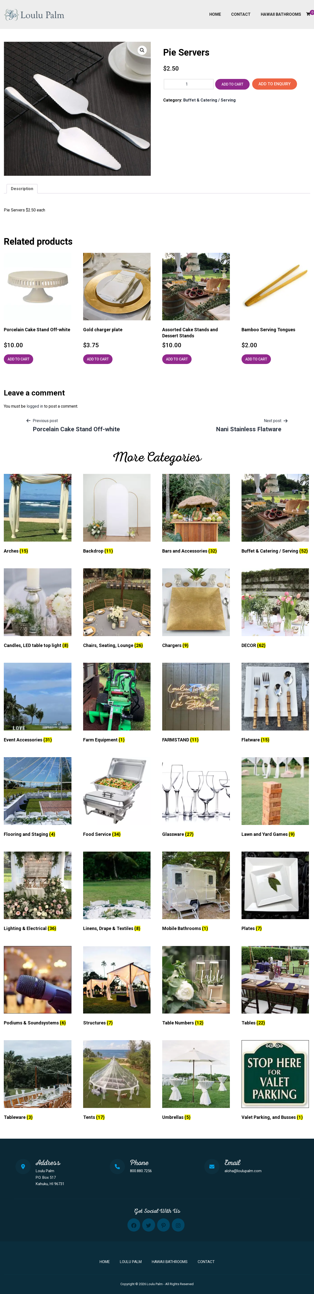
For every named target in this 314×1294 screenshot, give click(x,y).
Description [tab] (22, 188)
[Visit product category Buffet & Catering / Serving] (275, 515)
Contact (241, 14)
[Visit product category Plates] (275, 893)
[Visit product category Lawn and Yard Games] (275, 798)
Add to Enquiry (274, 83)
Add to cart (232, 84)
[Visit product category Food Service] (117, 798)
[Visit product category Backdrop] (117, 515)
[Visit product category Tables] (275, 987)
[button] (142, 50)
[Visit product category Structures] (117, 987)
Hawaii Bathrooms (281, 14)
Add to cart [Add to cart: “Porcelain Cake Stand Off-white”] (18, 359)
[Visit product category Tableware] (37, 1081)
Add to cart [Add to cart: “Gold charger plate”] (98, 359)
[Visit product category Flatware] (275, 704)
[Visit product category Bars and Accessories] (196, 515)
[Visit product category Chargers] (196, 609)
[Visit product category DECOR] (275, 609)
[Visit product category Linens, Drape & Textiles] (117, 893)
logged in (35, 406)
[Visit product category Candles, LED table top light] (37, 609)
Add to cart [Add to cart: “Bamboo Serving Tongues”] (256, 359)
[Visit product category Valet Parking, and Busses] (275, 1081)
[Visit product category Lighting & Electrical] (37, 893)
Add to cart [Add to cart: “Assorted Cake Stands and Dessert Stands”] (177, 359)
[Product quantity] (189, 84)
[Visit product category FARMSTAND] (196, 704)
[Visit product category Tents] (117, 1081)
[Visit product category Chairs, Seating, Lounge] (117, 609)
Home (215, 14)
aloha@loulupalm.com (243, 1171)
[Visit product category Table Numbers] (196, 987)
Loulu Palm (131, 1261)
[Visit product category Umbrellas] (196, 1081)
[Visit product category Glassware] (196, 798)
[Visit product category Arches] (37, 515)
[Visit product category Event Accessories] (37, 704)
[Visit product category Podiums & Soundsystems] (37, 987)
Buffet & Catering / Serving (209, 100)
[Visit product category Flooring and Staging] (37, 798)
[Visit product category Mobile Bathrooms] (196, 893)
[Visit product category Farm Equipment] (117, 704)
